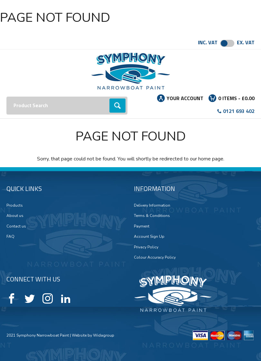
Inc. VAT (208, 42)
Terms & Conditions (152, 215)
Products (14, 205)
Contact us (16, 226)
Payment (141, 226)
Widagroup (103, 335)
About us (14, 215)
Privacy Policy (146, 247)
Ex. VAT (246, 42)
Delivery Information (152, 205)
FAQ (10, 236)
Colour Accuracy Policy (155, 257)
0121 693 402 (239, 111)
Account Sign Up (149, 236)
